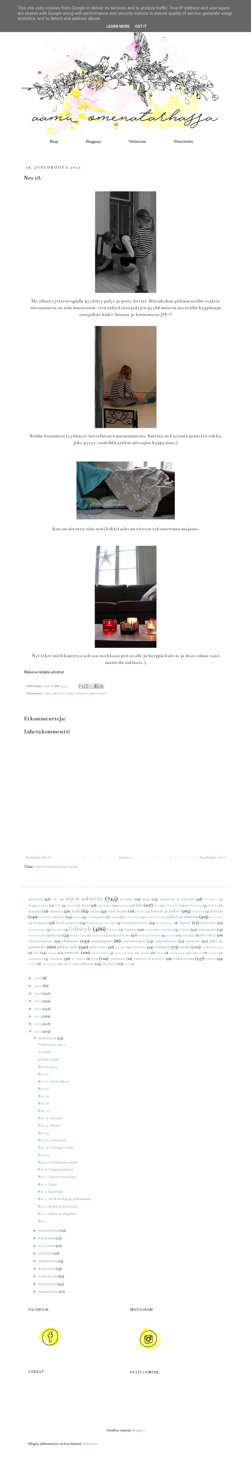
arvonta (126, 899)
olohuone (81, 693)
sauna (52, 953)
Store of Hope (124, 953)
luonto (184, 929)
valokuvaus (183, 958)
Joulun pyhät (48, 1059)
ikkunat (34, 911)
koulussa (40, 923)
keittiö (216, 911)
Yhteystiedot (183, 142)
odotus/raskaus (40, 941)
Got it (141, 26)
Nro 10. (44, 1155)
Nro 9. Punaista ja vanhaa (58, 1162)
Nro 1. (43, 1221)
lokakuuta (47, 1238)
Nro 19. (44, 1096)
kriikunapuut (67, 923)
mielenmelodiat (149, 935)
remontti (162, 946)
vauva (210, 959)
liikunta (112, 930)
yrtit (127, 964)
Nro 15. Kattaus (50, 1118)
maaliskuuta (49, 1291)
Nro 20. (44, 1089)
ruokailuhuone (212, 947)
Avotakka (210, 899)
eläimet (71, 905)
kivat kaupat (132, 917)
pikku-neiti (98, 693)
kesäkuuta (47, 1269)
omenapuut (101, 941)
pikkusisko (98, 947)
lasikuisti (208, 923)
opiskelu (193, 941)
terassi (213, 953)
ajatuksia (35, 899)
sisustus (71, 952)
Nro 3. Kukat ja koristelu (57, 1206)
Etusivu (125, 857)
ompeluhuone (166, 941)
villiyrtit (68, 964)
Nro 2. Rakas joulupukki (57, 1214)
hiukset (212, 905)
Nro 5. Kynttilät (50, 1192)
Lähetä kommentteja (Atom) (56, 866)
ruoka (185, 946)
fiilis (139, 905)
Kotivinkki (216, 917)
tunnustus (35, 959)
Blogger (138, 1430)
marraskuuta (49, 1230)
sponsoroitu (99, 953)
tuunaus (56, 959)
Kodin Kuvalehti (155, 917)
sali (36, 953)
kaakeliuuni (117, 911)
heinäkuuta (48, 1261)
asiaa (146, 899)
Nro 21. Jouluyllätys (54, 1081)
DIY (58, 905)
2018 (38, 978)
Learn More (118, 26)
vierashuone (50, 964)
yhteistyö (109, 964)
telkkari (196, 953)
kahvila (140, 911)
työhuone (117, 959)
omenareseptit (134, 941)
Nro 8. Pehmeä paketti (55, 1169)
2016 (38, 993)
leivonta (57, 930)
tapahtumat (177, 953)
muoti (170, 935)
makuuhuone (119, 935)
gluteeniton (193, 905)
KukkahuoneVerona (101, 923)
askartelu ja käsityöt (177, 899)
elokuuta (46, 1253)
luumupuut (207, 929)
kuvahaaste (164, 923)
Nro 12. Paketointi (52, 1140)
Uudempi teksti (37, 857)
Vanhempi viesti (213, 857)
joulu (70, 693)
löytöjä (56, 935)
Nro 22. (44, 1074)
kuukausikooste (135, 923)
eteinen (124, 905)
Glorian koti (172, 905)
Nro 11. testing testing (55, 1147)
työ (94, 958)
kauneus (198, 911)
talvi (159, 953)
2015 (38, 1001)
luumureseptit (37, 935)
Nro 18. (44, 1103)
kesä (61, 917)
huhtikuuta (48, 1284)
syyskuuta (47, 1246)
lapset (185, 922)
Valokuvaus (137, 142)
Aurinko (44, 1052)
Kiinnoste (90, 1444)
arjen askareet (54, 693)
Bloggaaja (93, 142)
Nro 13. (44, 1133)
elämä (85, 905)
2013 (38, 1016)
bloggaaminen (38, 905)
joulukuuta (48, 1038)
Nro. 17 (44, 1111)
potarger (120, 947)
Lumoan (130, 929)
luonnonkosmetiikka (159, 930)
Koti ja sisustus (184, 916)
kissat (114, 917)
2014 (38, 1009)
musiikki (188, 935)
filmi (156, 905)
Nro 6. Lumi (47, 1184)
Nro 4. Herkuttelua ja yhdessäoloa (64, 1199)
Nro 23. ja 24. (48, 1067)
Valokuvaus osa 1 (52, 1044)
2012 (38, 1024)
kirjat (77, 917)
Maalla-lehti (78, 935)
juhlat (94, 911)
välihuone (86, 964)
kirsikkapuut (95, 917)
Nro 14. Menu (49, 1125)
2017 (38, 986)
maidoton (97, 935)
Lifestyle (80, 929)
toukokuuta (48, 1276)
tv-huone (78, 959)
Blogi (54, 142)
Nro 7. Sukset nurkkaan (57, 1177)
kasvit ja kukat (165, 911)
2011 (38, 1031)
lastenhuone (37, 930)
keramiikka (45, 917)
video (32, 964)
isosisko (56, 911)
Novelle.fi (208, 935)
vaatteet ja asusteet (148, 959)
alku (55, 899)
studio (144, 953)
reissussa (138, 947)
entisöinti (104, 905)
